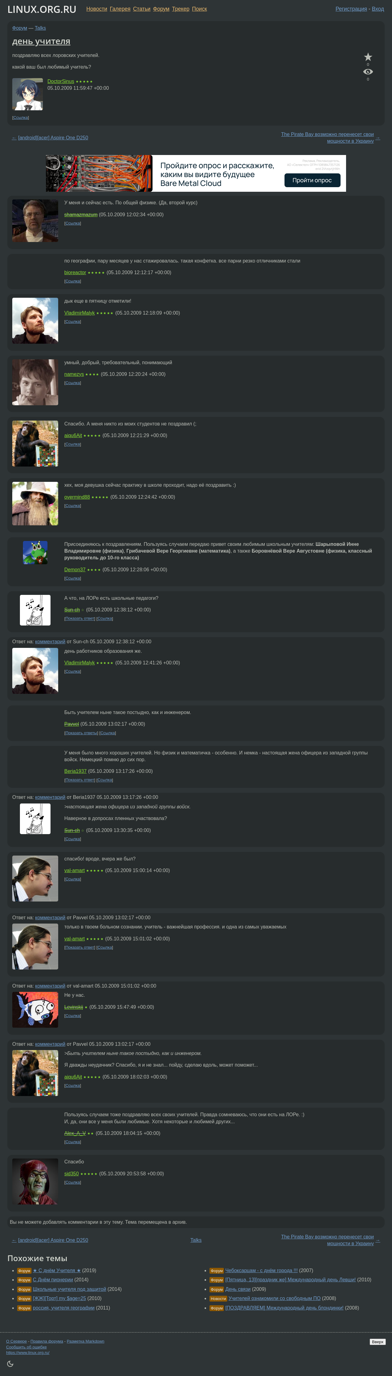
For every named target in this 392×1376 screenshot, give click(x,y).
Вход (378, 9)
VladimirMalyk (79, 313)
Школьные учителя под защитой (69, 1289)
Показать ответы (81, 733)
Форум (161, 9)
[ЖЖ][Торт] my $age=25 (59, 1298)
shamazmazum (80, 214)
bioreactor (75, 272)
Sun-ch (72, 609)
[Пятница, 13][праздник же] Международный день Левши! (290, 1279)
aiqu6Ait (73, 435)
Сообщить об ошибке (26, 1347)
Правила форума (47, 1341)
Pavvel (71, 724)
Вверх (377, 1342)
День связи (238, 1289)
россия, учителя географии (63, 1307)
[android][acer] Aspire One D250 (53, 137)
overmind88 (77, 497)
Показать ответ (80, 618)
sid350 (71, 1173)
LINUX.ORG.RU (42, 9)
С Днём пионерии (53, 1279)
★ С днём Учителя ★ (57, 1270)
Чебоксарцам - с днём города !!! (261, 1270)
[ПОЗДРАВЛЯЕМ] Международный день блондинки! (284, 1307)
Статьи (141, 9)
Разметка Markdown (85, 1341)
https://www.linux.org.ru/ (27, 1352)
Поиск (199, 9)
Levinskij (73, 1007)
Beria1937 (75, 771)
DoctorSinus (60, 81)
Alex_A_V (75, 1133)
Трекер (181, 9)
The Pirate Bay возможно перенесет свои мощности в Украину (327, 138)
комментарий (50, 641)
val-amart (74, 870)
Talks (40, 28)
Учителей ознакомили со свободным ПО (274, 1298)
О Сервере (16, 1341)
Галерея (120, 9)
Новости (96, 9)
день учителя (41, 41)
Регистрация (351, 9)
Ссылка (20, 117)
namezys (74, 374)
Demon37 (74, 569)
